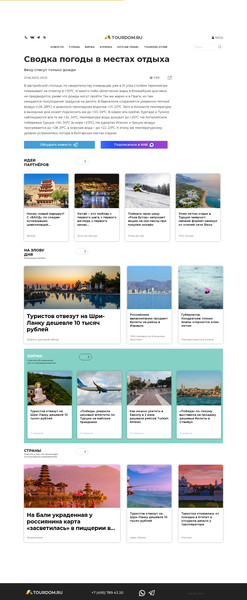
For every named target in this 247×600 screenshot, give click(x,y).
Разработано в (195, 593)
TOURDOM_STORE (155, 47)
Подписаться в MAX (134, 144)
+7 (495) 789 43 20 (107, 593)
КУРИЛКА (106, 47)
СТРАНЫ (74, 47)
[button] (85, 161)
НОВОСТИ (57, 47)
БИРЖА (90, 47)
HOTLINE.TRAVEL (128, 47)
